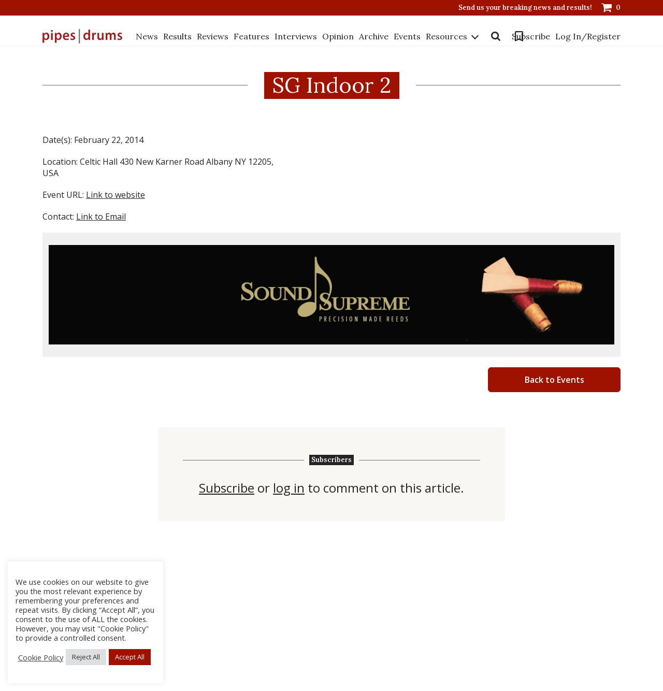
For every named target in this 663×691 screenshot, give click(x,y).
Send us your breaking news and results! (525, 8)
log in (289, 488)
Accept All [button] (130, 656)
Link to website (115, 194)
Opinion (338, 36)
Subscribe (537, 36)
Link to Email (101, 216)
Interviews (296, 36)
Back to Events (554, 379)
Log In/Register (521, 54)
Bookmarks (500, 36)
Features (251, 36)
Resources (156, 46)
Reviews (212, 36)
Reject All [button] (86, 656)
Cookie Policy (40, 657)
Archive (373, 36)
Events (407, 36)
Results (177, 36)
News (147, 36)
